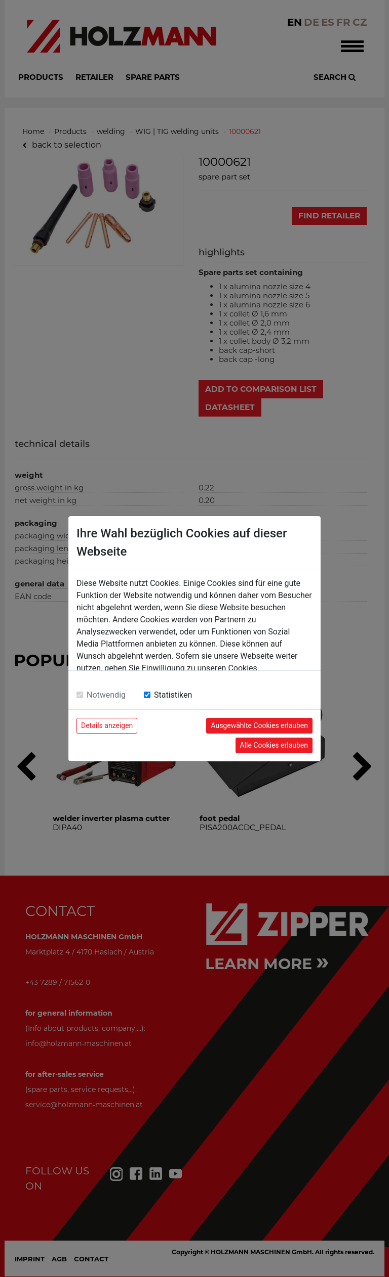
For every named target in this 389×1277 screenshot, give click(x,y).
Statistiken (173, 695)
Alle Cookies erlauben (274, 745)
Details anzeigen (107, 725)
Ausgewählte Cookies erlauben (259, 725)
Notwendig (106, 695)
